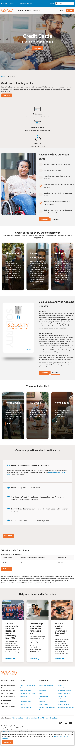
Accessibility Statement (46, 686)
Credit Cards (23, 697)
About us (4, 3)
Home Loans (24, 699)
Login (69, 10)
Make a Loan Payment (64, 691)
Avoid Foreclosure (44, 688)
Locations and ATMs (25, 3)
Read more (10, 659)
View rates (57, 219)
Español (51, 3)
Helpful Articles (43, 705)
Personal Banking (25, 708)
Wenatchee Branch (63, 710)
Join (60, 10)
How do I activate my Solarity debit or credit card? (30, 466)
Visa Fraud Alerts (18, 719)
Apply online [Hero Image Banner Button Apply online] (37, 48)
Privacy (41, 710)
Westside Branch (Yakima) (66, 708)
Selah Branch (62, 702)
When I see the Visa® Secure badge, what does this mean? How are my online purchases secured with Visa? (38, 498)
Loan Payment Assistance (47, 708)
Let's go (34, 422)
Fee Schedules (43, 697)
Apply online (7, 95)
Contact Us (61, 688)
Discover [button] (36, 10)
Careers (60, 686)
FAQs (40, 694)
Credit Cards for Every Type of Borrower (36, 719)
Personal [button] (21, 10)
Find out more (60, 422)
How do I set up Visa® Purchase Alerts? (26, 488)
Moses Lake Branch (64, 694)
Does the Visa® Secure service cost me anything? (30, 521)
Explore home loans (13, 424)
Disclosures (42, 691)
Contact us (13, 3)
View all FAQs (8, 536)
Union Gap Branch (63, 705)
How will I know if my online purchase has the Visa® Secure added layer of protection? (39, 510)
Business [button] (28, 10)
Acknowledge (8, 742)
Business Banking (25, 691)
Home (3, 76)
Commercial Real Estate (27, 694)
